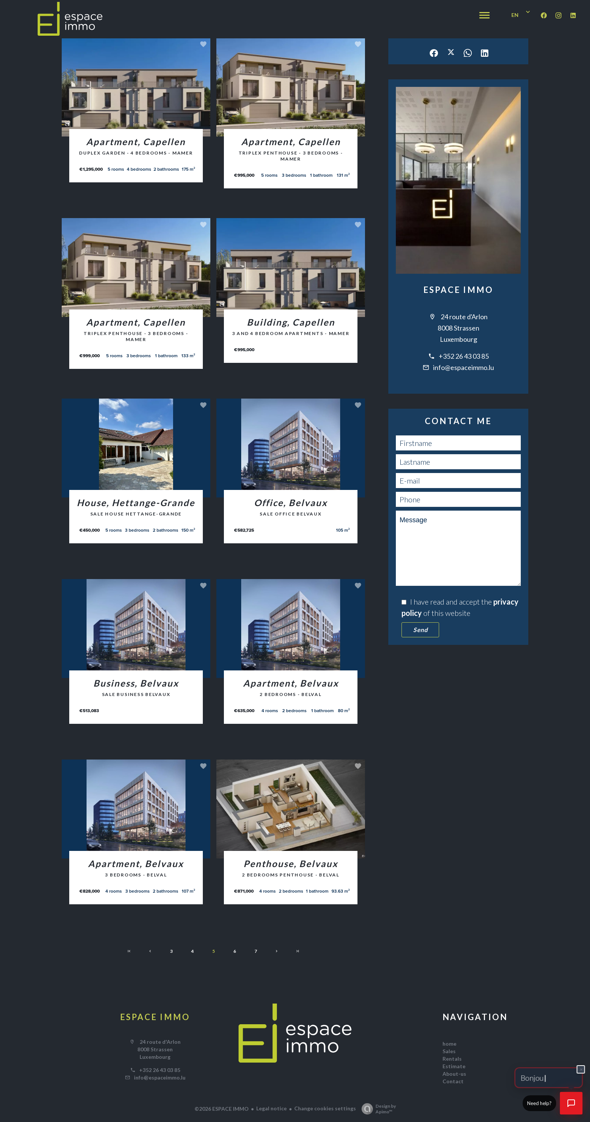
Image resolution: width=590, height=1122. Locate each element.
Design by (377, 1108)
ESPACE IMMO (458, 290)
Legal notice (271, 1108)
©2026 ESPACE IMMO (222, 1108)
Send (420, 629)
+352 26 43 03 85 (464, 356)
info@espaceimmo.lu (463, 367)
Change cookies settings (325, 1108)
